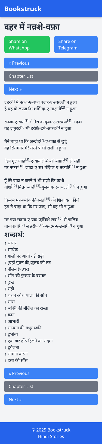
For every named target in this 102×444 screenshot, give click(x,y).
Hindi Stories (51, 436)
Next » (15, 89)
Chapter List (21, 76)
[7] (42, 140)
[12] (14, 185)
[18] (42, 225)
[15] (47, 198)
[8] (27, 159)
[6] (58, 127)
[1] (13, 101)
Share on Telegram (68, 44)
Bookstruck (23, 8)
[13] (37, 185)
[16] (60, 218)
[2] (63, 107)
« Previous (19, 63)
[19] (69, 225)
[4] (69, 120)
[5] (22, 127)
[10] (21, 166)
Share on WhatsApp (19, 44)
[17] (22, 225)
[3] (26, 120)
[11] (72, 166)
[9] (66, 159)
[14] (73, 185)
